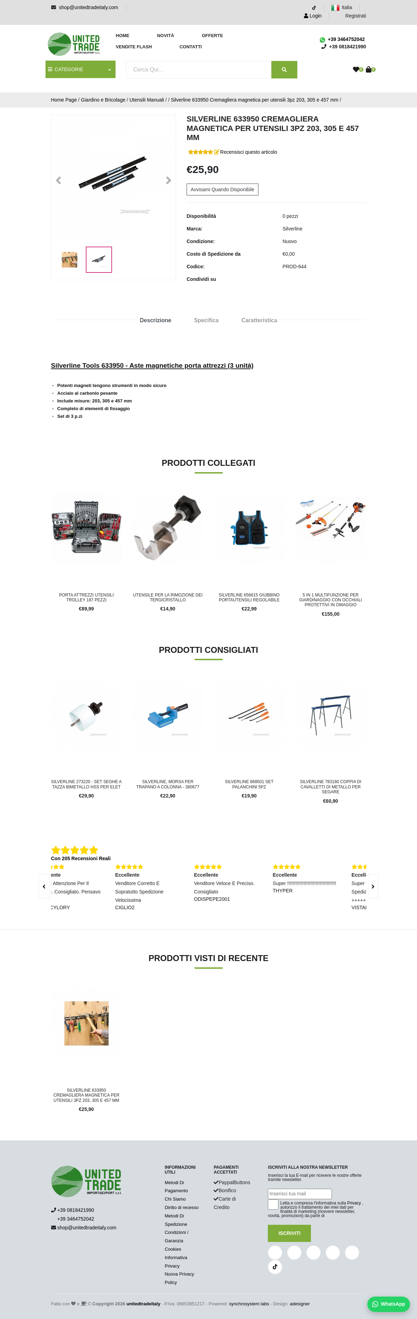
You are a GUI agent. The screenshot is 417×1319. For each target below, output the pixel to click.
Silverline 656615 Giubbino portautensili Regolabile (249, 597)
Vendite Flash (134, 46)
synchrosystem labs (249, 1303)
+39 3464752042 (341, 39)
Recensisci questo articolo (248, 152)
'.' (52, 992)
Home (123, 35)
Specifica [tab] (206, 320)
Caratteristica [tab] (259, 320)
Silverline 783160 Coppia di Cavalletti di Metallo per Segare (330, 786)
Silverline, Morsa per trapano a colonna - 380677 (167, 784)
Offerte (212, 35)
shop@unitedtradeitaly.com (88, 7)
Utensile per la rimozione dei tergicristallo (168, 597)
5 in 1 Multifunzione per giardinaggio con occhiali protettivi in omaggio (330, 600)
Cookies (173, 1249)
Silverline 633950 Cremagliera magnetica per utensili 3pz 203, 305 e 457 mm (255, 100)
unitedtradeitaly (143, 1303)
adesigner (300, 1303)
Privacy (354, 1203)
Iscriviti (289, 1233)
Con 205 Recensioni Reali (81, 858)
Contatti (191, 46)
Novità (165, 35)
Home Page (64, 100)
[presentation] (44, 886)
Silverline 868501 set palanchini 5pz (249, 784)
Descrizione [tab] (155, 320)
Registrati (351, 16)
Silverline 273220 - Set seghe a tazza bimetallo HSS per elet (86, 784)
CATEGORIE (65, 69)
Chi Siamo (175, 1199)
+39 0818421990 (75, 1210)
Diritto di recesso (182, 1207)
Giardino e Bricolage (103, 100)
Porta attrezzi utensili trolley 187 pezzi (86, 597)
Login (312, 16)
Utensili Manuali (147, 100)
